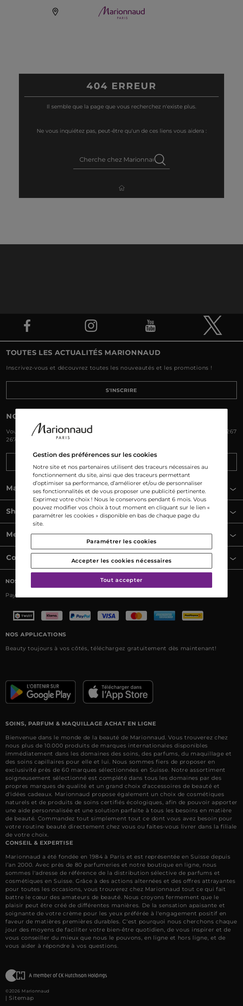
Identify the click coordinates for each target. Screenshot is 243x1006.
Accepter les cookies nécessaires (121, 560)
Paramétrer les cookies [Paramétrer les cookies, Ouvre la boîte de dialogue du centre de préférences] (121, 541)
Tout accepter (121, 580)
